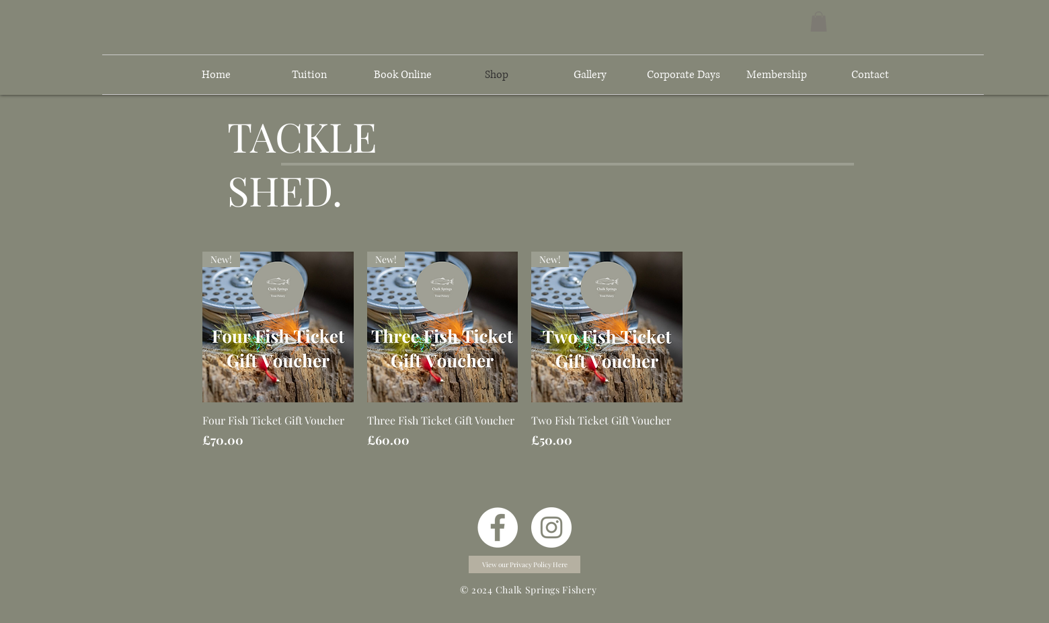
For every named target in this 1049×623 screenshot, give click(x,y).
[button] (818, 21)
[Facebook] (497, 527)
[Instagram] (551, 527)
